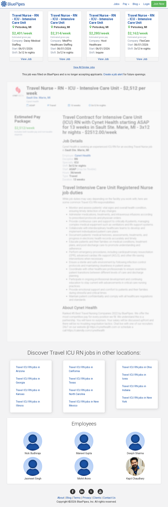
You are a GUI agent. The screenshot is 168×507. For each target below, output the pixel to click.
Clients (97, 497)
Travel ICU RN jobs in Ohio (137, 367)
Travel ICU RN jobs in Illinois (28, 403)
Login (146, 4)
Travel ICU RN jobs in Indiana (134, 388)
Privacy (87, 497)
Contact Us (109, 497)
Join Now (158, 3)
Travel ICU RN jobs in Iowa (134, 376)
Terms (77, 497)
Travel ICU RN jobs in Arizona (28, 369)
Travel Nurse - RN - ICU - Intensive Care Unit (25, 19)
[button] (126, 4)
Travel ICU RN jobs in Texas (81, 380)
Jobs (116, 4)
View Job (26, 59)
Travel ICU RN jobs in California (81, 369)
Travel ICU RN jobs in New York (137, 399)
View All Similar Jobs (84, 67)
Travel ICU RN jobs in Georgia (28, 380)
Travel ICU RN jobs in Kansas (28, 392)
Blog (68, 497)
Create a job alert (113, 74)
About (60, 497)
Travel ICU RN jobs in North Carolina (81, 392)
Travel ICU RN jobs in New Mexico (84, 403)
